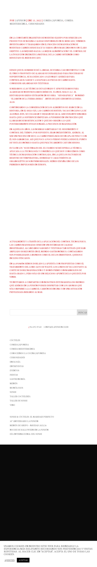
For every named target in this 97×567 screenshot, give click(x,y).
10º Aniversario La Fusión (24, 421)
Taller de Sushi (18, 400)
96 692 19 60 (36, 326)
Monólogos (16, 387)
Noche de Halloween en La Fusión (29, 429)
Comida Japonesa (53, 20)
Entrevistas (17, 366)
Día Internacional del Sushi (26, 433)
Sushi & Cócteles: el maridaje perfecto (32, 416)
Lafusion (20, 20)
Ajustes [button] (10, 560)
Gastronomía (17, 379)
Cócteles (15, 340)
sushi (13, 392)
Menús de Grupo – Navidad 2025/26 (28, 425)
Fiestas (14, 374)
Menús (13, 383)
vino (12, 405)
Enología (15, 361)
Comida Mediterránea (22, 348)
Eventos (14, 370)
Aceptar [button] (23, 560)
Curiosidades (36, 23)
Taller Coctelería (20, 396)
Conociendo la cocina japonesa (28, 353)
